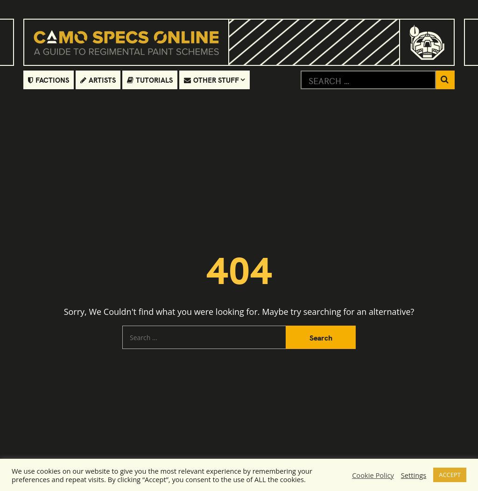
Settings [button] (413, 475)
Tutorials (150, 80)
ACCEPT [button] (450, 474)
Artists (98, 80)
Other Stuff (211, 80)
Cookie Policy (373, 475)
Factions (48, 80)
